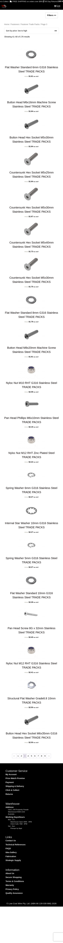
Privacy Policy (12, 889)
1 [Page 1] (18, 756)
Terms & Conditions (15, 881)
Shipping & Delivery (15, 786)
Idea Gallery (11, 852)
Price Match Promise (15, 778)
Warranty (10, 885)
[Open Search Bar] (57, 6)
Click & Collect (12, 790)
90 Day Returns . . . (50, 1)
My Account (11, 774)
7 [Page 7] (38, 756)
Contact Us (11, 840)
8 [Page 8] (41, 756)
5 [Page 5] (31, 756)
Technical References (16, 844)
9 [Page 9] (44, 756)
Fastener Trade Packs (30, 24)
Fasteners (15, 24)
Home (6, 24)
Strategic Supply (13, 860)
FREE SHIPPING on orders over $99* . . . (25, 1)
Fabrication (11, 856)
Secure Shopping (14, 877)
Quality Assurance (14, 893)
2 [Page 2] (21, 756)
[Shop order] (31, 31)
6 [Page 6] (34, 756)
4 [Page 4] (28, 756)
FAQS (8, 848)
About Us (10, 873)
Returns (9, 794)
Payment (10, 782)
